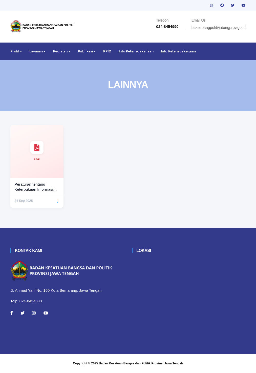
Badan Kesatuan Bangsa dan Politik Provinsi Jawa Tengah (141, 363)
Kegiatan (61, 51)
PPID (107, 51)
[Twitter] (22, 313)
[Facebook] (11, 313)
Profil (16, 51)
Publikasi (87, 51)
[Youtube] (45, 313)
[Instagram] (34, 313)
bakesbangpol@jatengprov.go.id (218, 27)
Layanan (37, 51)
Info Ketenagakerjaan (136, 51)
